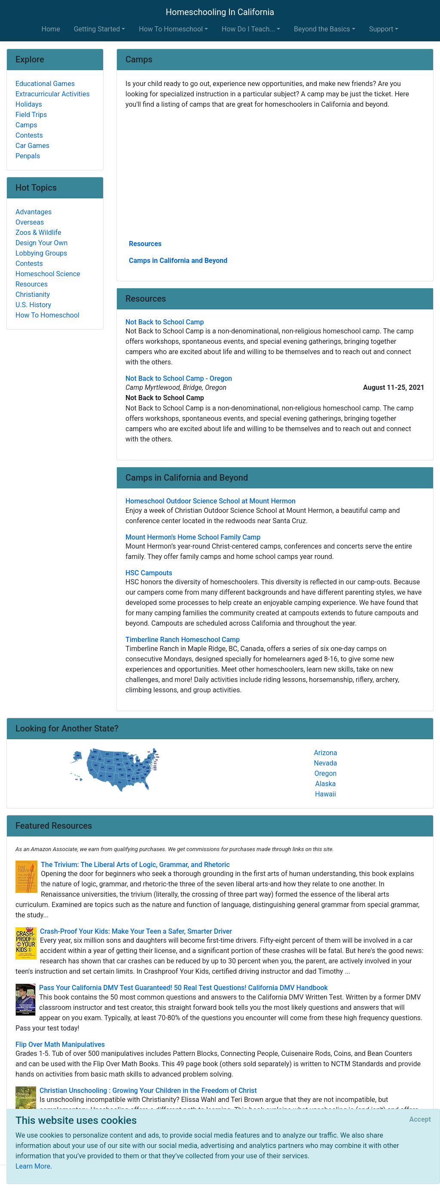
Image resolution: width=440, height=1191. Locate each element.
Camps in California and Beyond (178, 260)
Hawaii (325, 794)
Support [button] (381, 29)
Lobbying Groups (41, 253)
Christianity (32, 294)
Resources (145, 244)
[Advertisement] (275, 173)
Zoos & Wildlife (38, 232)
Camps (26, 125)
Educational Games (45, 84)
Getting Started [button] (97, 29)
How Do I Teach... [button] (248, 29)
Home (51, 29)
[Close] (420, 1119)
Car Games (32, 146)
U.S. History (33, 305)
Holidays (28, 104)
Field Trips (31, 115)
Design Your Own (41, 243)
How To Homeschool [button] (171, 29)
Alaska (325, 784)
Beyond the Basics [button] (322, 29)
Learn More (32, 1166)
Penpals (27, 156)
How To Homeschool (47, 315)
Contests (29, 135)
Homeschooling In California (220, 12)
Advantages (33, 212)
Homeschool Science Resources (47, 279)
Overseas (29, 222)
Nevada (325, 763)
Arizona (325, 753)
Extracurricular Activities (52, 94)
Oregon (326, 773)
